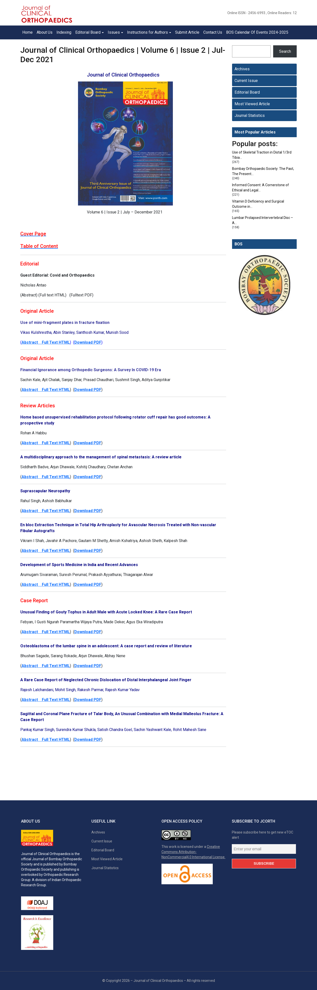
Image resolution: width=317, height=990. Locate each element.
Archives (242, 69)
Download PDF (87, 342)
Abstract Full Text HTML (46, 342)
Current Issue (246, 80)
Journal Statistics (250, 115)
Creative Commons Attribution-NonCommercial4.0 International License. (193, 852)
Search (285, 51)
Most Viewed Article (252, 104)
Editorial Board (247, 92)
